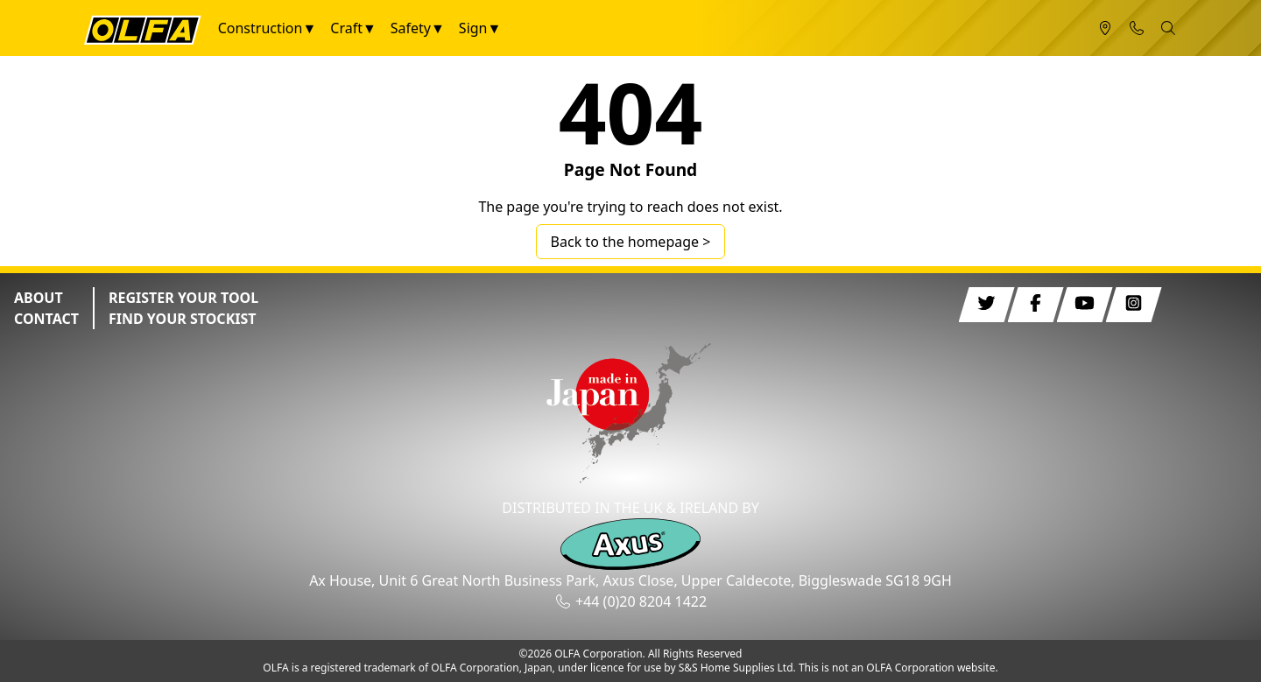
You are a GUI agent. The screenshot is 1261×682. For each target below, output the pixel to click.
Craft (346, 28)
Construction (260, 28)
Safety (411, 28)
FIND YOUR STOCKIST (183, 318)
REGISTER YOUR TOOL (183, 297)
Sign (473, 28)
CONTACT (46, 318)
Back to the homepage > (631, 241)
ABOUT (38, 297)
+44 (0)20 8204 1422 (641, 601)
